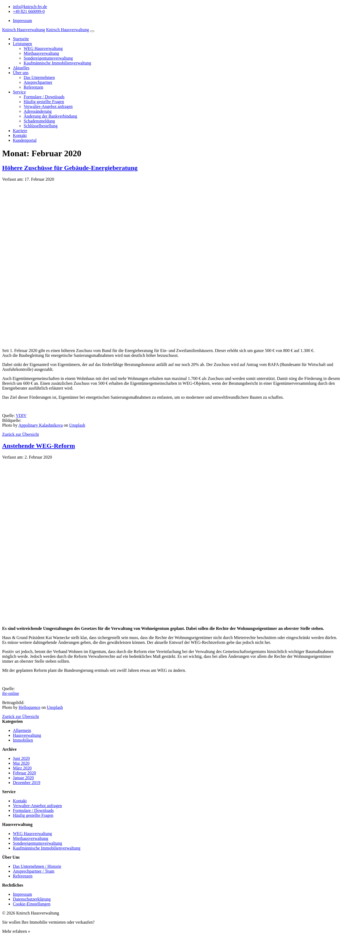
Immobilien (23, 740)
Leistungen (22, 43)
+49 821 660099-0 (29, 11)
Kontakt (20, 135)
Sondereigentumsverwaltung (48, 58)
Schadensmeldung (39, 121)
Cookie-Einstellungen (32, 904)
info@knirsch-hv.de (30, 6)
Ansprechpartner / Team (33, 871)
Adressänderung (38, 111)
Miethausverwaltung (41, 53)
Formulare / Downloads (44, 97)
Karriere (20, 130)
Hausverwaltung (27, 735)
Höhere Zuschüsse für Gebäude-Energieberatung (70, 167)
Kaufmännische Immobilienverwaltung (57, 63)
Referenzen (33, 87)
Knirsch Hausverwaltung (23, 29)
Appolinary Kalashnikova (40, 425)
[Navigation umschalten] (92, 31)
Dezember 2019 (26, 782)
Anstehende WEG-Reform (38, 445)
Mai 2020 (21, 763)
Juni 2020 (21, 758)
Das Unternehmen (39, 77)
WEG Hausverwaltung (43, 48)
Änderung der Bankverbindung (50, 116)
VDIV (21, 415)
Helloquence (29, 707)
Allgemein (22, 730)
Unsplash (77, 425)
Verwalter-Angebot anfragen (48, 106)
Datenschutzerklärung (32, 899)
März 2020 (22, 768)
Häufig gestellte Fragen (44, 101)
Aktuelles (21, 68)
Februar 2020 (24, 773)
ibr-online (10, 693)
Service (19, 92)
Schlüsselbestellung (41, 126)
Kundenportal (25, 140)
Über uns (20, 72)
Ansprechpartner (38, 82)
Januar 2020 (23, 777)
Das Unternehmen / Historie (37, 866)
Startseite (21, 39)
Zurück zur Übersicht (20, 434)
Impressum (22, 20)
